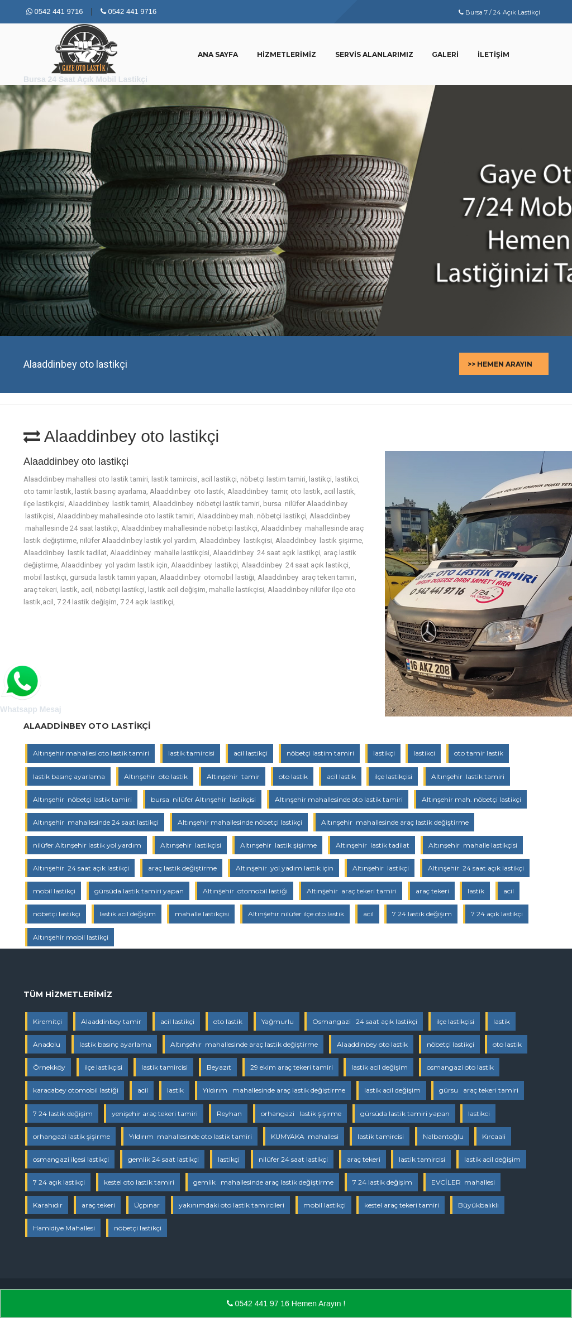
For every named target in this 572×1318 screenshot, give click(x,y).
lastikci (424, 753)
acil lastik (341, 776)
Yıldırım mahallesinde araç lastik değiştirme (274, 1090)
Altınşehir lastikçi (380, 868)
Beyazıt (219, 1067)
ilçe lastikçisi (393, 776)
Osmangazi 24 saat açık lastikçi (364, 1021)
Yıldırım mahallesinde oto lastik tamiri (190, 1136)
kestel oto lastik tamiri (139, 1182)
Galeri (445, 54)
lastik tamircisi (191, 753)
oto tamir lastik (478, 753)
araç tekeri (432, 891)
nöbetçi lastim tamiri (320, 753)
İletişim (493, 54)
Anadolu (46, 1044)
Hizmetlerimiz (286, 54)
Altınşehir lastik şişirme (278, 845)
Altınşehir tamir (233, 776)
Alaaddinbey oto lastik (372, 1044)
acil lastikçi (250, 753)
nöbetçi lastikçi (56, 914)
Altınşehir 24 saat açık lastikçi (81, 868)
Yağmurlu (277, 1021)
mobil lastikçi (54, 891)
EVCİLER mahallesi (463, 1182)
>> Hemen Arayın (500, 364)
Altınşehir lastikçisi (190, 845)
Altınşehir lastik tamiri (467, 776)
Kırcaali (494, 1136)
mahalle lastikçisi (202, 914)
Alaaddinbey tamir (111, 1021)
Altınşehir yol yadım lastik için (284, 868)
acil (508, 891)
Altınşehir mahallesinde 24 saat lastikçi (96, 822)
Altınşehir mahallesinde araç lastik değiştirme (395, 822)
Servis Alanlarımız (374, 54)
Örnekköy (49, 1067)
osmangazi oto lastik (460, 1067)
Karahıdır (48, 1205)
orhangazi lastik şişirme (301, 1113)
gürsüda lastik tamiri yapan (139, 891)
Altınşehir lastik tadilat (372, 845)
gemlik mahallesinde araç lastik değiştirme (263, 1182)
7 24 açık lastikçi (497, 914)
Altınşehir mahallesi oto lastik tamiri (91, 753)
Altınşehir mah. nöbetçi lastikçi (471, 799)
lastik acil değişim (127, 914)
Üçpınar (147, 1205)
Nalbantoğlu (443, 1136)
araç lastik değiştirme (182, 868)
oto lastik (293, 776)
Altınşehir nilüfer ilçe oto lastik (296, 914)
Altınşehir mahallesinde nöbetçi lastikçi (240, 822)
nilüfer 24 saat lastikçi (293, 1159)
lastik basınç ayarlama (69, 776)
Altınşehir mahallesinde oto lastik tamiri (339, 799)
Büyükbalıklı (478, 1205)
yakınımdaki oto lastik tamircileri (231, 1205)
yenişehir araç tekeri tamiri (155, 1113)
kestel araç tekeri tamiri (401, 1205)
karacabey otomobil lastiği (75, 1090)
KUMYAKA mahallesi (305, 1136)
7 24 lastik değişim (422, 914)
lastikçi (384, 753)
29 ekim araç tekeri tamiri (291, 1067)
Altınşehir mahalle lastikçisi (472, 845)
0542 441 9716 (54, 11)
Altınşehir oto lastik (156, 776)
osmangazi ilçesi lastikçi (71, 1159)
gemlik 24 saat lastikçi (163, 1159)
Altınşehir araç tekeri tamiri (352, 891)
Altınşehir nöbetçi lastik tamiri (82, 799)
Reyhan (229, 1113)
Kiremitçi (47, 1021)
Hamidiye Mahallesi (64, 1228)
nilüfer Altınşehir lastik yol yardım (87, 845)
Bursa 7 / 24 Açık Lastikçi (499, 12)
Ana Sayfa (218, 54)
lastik (476, 891)
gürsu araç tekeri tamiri (478, 1090)
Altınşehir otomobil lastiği (245, 891)
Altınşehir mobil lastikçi (70, 937)
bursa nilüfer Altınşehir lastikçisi (203, 799)
